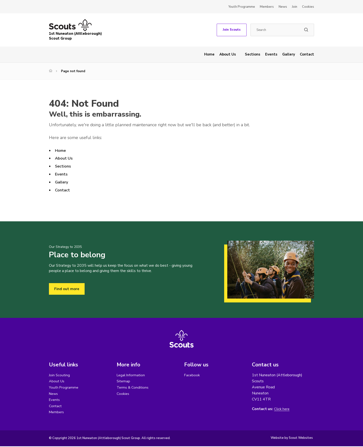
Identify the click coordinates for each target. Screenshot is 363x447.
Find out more (67, 289)
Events (271, 54)
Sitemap (124, 381)
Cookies (308, 7)
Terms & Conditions (133, 387)
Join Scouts (232, 30)
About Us (227, 54)
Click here (282, 409)
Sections (252, 54)
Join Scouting (60, 375)
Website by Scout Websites (292, 438)
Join (294, 7)
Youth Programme (241, 7)
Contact (307, 54)
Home (209, 54)
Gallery (288, 54)
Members (267, 7)
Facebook (192, 375)
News (283, 7)
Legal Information (131, 375)
